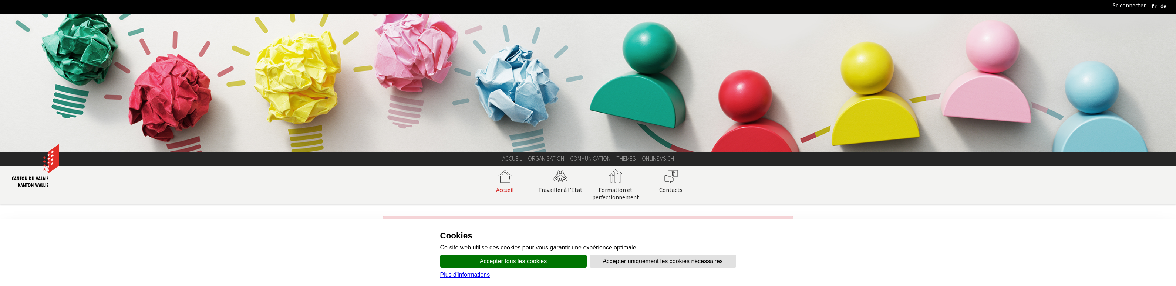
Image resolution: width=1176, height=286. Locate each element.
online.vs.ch (658, 158)
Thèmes (626, 158)
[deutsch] (1163, 6)
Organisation (546, 158)
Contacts (671, 181)
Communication (590, 158)
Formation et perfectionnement (615, 185)
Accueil (512, 158)
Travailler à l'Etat (560, 181)
